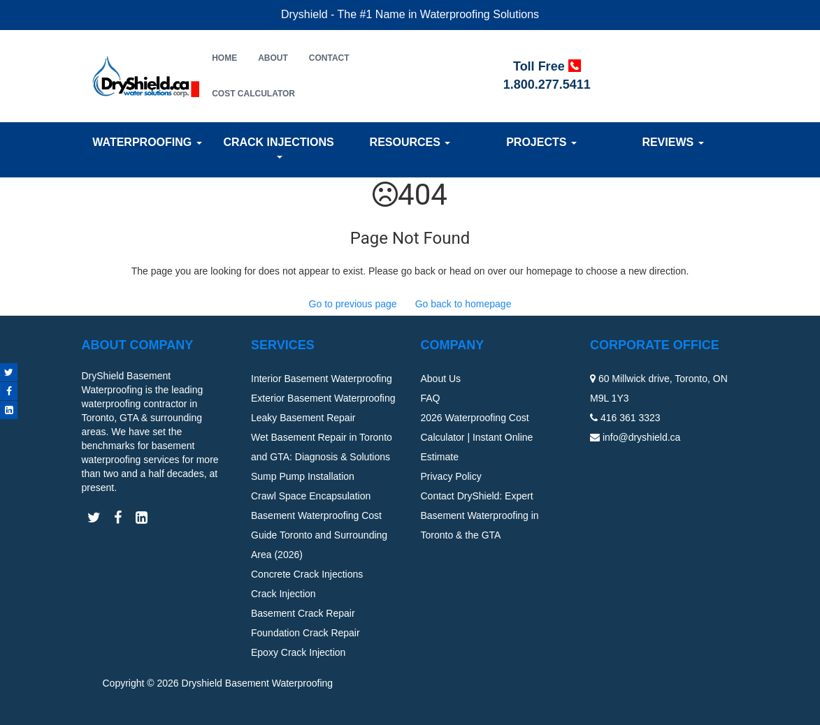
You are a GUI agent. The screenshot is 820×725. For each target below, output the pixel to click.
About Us (441, 378)
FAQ (430, 398)
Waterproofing (146, 142)
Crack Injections (278, 147)
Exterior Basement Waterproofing (323, 398)
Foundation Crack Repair (305, 632)
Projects (541, 142)
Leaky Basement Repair (303, 417)
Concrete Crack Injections (307, 574)
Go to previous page (353, 303)
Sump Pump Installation (302, 476)
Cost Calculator (253, 93)
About (273, 58)
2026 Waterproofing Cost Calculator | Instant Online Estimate (477, 437)
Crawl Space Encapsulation (311, 495)
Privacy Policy (451, 476)
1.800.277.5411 (547, 84)
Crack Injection (283, 593)
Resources (410, 142)
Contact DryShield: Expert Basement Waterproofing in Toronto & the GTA (480, 515)
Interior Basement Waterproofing (321, 378)
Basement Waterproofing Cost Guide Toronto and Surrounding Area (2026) (319, 535)
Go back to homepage (463, 303)
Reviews (672, 142)
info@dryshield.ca (642, 437)
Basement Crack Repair (303, 613)
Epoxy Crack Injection (298, 652)
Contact (329, 58)
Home (224, 58)
